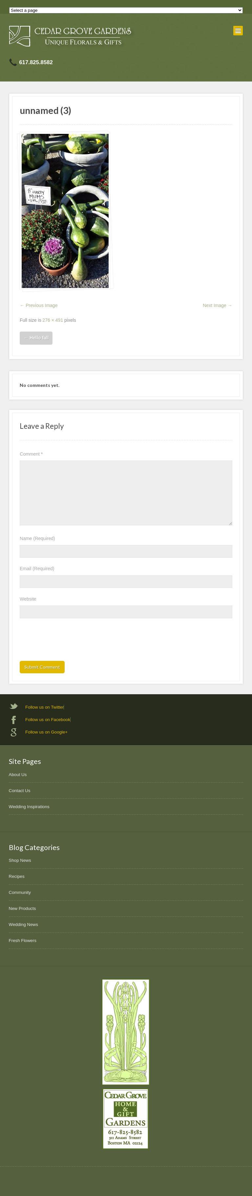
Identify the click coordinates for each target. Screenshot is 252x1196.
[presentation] (69, 641)
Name (37, 538)
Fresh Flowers (22, 940)
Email (37, 568)
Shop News (20, 860)
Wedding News (23, 924)
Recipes (17, 876)
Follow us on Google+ (46, 732)
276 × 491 (53, 320)
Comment (31, 454)
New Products (22, 908)
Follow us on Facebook (47, 719)
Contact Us (20, 790)
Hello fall (36, 337)
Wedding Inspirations (29, 806)
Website (28, 599)
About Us (18, 774)
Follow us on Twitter (44, 707)
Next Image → (217, 305)
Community (20, 892)
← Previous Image (38, 305)
